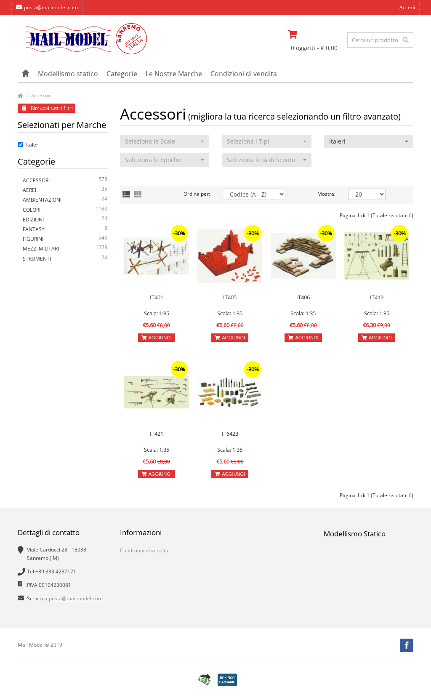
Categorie (121, 73)
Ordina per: (197, 193)
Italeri (29, 144)
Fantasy (65, 229)
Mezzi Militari (65, 248)
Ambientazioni (65, 200)
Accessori (41, 95)
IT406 (303, 297)
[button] (165, 141)
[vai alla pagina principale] (82, 52)
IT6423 (230, 433)
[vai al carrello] (314, 34)
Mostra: (326, 193)
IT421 (156, 433)
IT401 (156, 297)
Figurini (65, 239)
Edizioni (65, 219)
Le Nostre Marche (174, 73)
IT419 (376, 297)
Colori (65, 210)
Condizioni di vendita (243, 73)
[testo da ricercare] (380, 40)
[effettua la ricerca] (405, 40)
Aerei (65, 190)
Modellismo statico (68, 73)
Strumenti (65, 259)
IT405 (230, 297)
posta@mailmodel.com (47, 7)
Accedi (407, 7)
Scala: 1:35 (156, 313)
